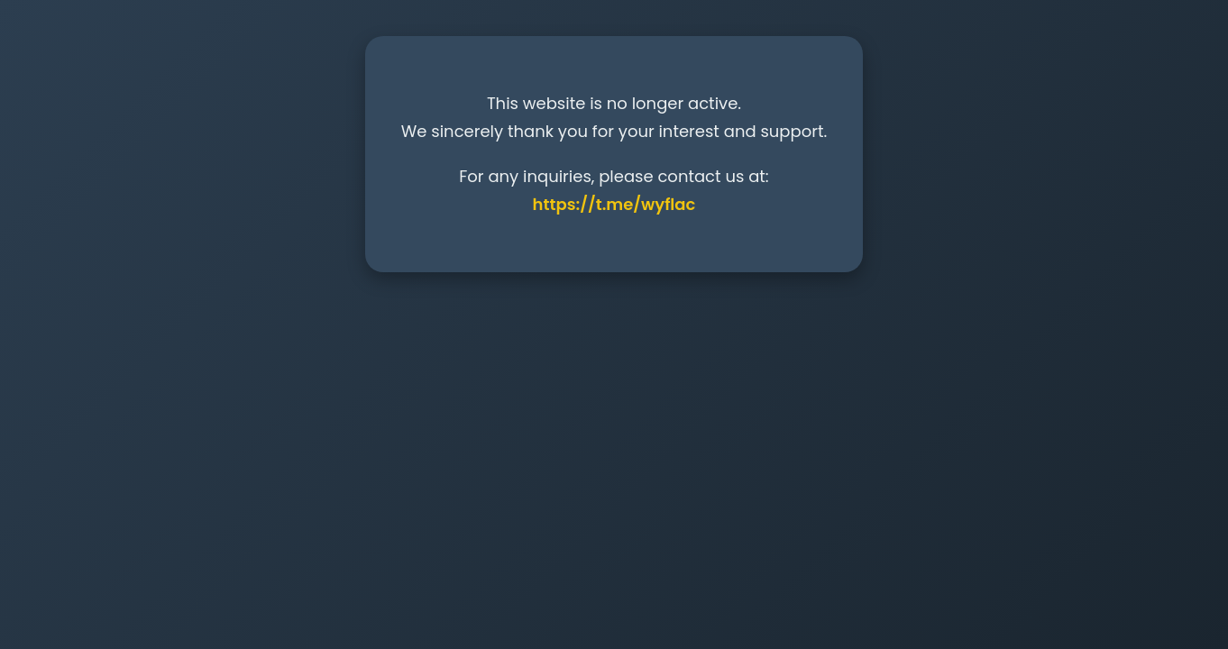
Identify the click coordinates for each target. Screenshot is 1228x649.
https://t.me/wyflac (614, 204)
